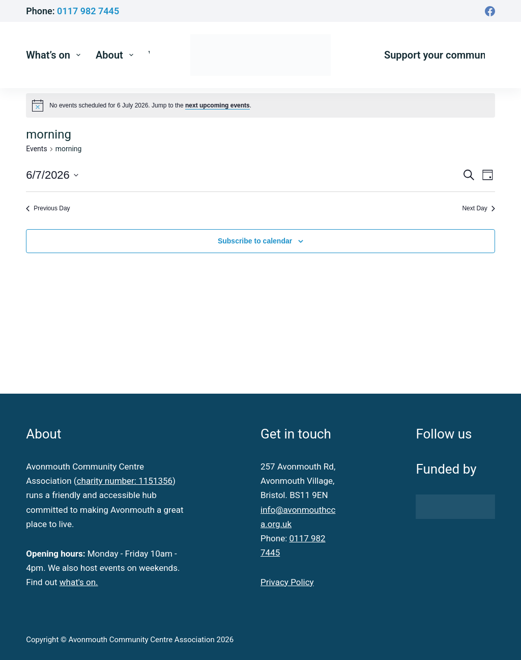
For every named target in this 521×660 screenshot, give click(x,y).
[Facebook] (490, 11)
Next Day (478, 208)
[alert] (150, 105)
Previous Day (48, 208)
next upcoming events (217, 105)
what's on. (79, 582)
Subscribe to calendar (255, 241)
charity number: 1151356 (124, 481)
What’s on (55, 55)
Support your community (440, 55)
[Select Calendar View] (487, 175)
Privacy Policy (287, 582)
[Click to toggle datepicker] (52, 175)
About (116, 55)
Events (36, 149)
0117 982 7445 (88, 11)
